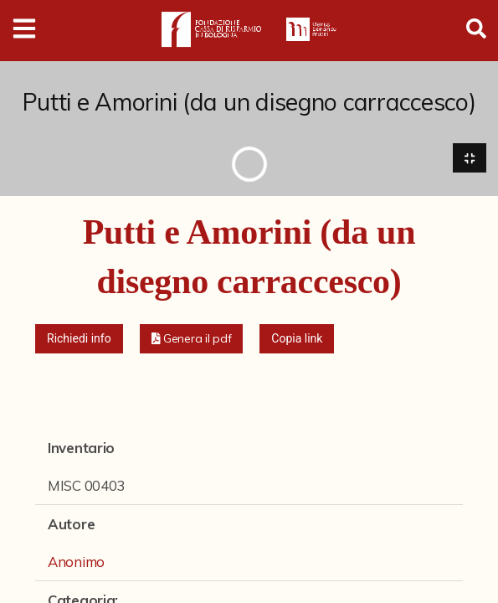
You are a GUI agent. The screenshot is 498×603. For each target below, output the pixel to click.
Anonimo (76, 561)
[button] (192, 338)
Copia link (296, 338)
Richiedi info (79, 338)
